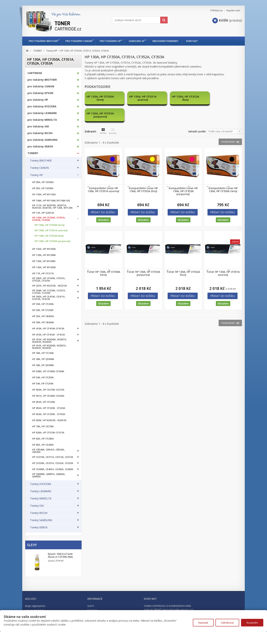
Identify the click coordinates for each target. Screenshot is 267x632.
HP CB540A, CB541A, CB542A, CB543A (48, 450)
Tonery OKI (37, 505)
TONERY (32, 153)
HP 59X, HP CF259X (42, 383)
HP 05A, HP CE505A (43, 182)
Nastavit (203, 622)
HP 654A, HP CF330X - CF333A (48, 414)
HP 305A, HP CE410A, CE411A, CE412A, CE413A (48, 297)
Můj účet (31, 598)
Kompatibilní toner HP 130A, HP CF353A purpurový (183, 174)
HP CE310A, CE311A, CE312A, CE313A (52, 457)
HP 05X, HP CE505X (42, 188)
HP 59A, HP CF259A (43, 377)
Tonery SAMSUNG (41, 520)
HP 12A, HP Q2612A (43, 213)
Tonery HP (36, 175)
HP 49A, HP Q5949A (43, 359)
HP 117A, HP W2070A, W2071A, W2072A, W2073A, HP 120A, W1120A (52, 206)
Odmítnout (227, 622)
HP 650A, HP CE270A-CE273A (48, 390)
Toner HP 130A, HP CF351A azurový (223, 256)
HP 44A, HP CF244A (43, 353)
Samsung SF (139, 41)
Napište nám (233, 10)
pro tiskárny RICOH (39, 133)
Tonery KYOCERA (40, 484)
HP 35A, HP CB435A (43, 316)
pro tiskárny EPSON (40, 93)
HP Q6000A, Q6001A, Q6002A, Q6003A (48, 475)
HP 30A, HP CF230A (43, 304)
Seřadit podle (197, 114)
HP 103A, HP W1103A (44, 194)
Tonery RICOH (38, 513)
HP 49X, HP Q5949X (43, 365)
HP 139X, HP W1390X (43, 261)
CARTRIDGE (34, 73)
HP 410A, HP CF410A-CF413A (48, 328)
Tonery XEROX (38, 527)
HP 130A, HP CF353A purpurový (52, 241)
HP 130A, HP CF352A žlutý (49, 236)
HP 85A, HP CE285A (43, 445)
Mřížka (103, 114)
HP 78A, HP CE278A (43, 426)
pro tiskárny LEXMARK (42, 113)
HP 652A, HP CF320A (43, 402)
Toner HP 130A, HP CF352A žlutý (183, 256)
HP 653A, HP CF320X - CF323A (48, 408)
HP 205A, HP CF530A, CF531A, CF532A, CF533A (48, 279)
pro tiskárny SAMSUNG (42, 140)
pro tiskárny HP (112, 41)
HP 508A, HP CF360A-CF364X (48, 371)
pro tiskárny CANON (79, 41)
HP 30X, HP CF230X (42, 310)
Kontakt (196, 41)
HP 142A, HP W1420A (44, 267)
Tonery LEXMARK (40, 491)
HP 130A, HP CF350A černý (49, 225)
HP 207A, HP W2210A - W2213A (49, 285)
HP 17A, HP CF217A (43, 273)
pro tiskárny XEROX (40, 146)
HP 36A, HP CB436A (43, 322)
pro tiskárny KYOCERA (41, 106)
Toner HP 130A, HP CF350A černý (103, 256)
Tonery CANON (39, 168)
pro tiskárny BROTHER (43, 41)
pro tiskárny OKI (38, 126)
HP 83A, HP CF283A (43, 438)
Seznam (113, 114)
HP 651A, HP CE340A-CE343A (48, 396)
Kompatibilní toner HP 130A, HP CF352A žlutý (143, 173)
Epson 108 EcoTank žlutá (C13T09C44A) (60, 555)
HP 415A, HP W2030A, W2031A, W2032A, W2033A (49, 340)
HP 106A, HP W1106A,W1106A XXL (51, 200)
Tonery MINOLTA (40, 498)
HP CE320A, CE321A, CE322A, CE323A (52, 463)
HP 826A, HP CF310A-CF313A (48, 432)
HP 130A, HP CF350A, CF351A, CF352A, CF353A (48, 218)
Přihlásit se (216, 10)
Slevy (32, 545)
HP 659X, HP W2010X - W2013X (49, 420)
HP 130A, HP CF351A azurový (50, 230)
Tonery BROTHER (41, 160)
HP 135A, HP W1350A (44, 249)
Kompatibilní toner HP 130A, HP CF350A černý (223, 173)
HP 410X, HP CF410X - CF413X (48, 334)
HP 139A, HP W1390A (44, 255)
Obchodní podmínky (169, 41)
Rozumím (252, 622)
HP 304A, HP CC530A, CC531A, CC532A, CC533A (49, 291)
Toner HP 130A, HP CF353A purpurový (143, 256)
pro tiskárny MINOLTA (42, 120)
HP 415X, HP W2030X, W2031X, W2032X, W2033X (49, 346)
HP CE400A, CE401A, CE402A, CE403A (52, 469)
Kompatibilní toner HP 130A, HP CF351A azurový (103, 173)
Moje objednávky (35, 606)
